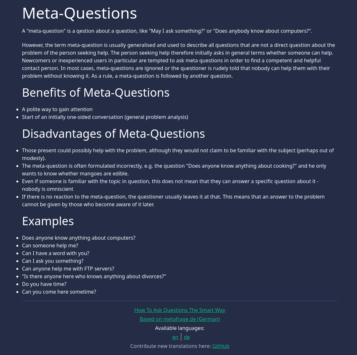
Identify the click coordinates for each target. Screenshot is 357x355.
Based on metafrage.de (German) (180, 319)
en (175, 337)
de (187, 337)
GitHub (220, 346)
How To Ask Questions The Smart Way (179, 310)
